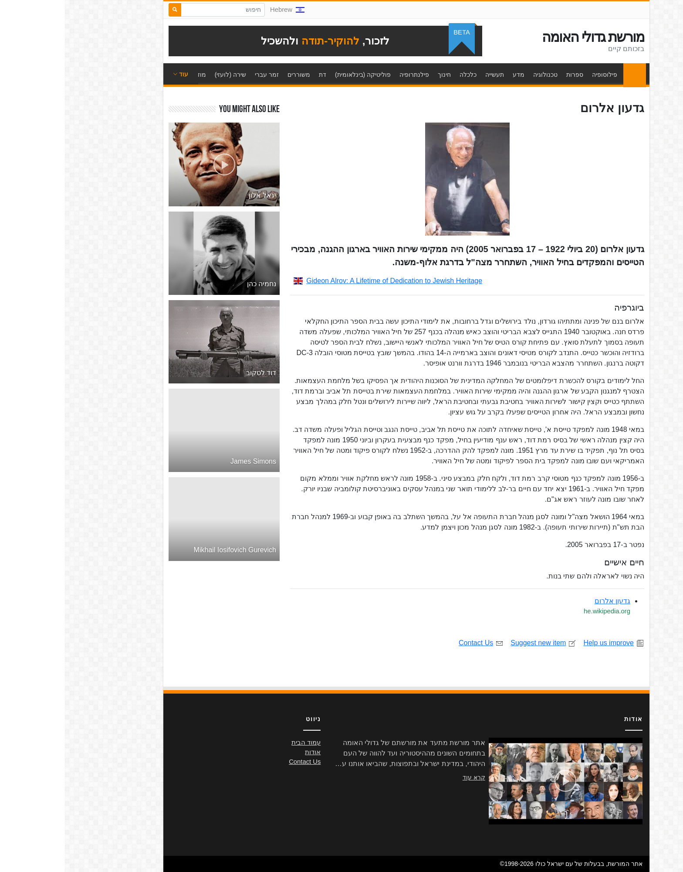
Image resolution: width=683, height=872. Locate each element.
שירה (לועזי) (165, 74)
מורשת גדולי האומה (528, 37)
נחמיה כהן (196, 283)
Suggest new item (478, 642)
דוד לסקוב (196, 372)
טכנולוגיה (480, 74)
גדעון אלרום (547, 601)
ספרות (509, 74)
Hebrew (222, 9)
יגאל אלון (197, 195)
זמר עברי (202, 74)
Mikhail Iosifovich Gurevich (170, 550)
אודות (248, 752)
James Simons (188, 461)
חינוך (379, 74)
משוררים (234, 74)
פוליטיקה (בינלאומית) (298, 74)
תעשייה (429, 74)
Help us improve (548, 642)
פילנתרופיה (349, 74)
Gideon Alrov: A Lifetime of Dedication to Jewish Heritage (323, 280)
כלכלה (403, 74)
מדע (454, 74)
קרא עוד (409, 777)
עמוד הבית (567, 74)
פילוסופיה (539, 74)
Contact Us (416, 642)
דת (257, 74)
